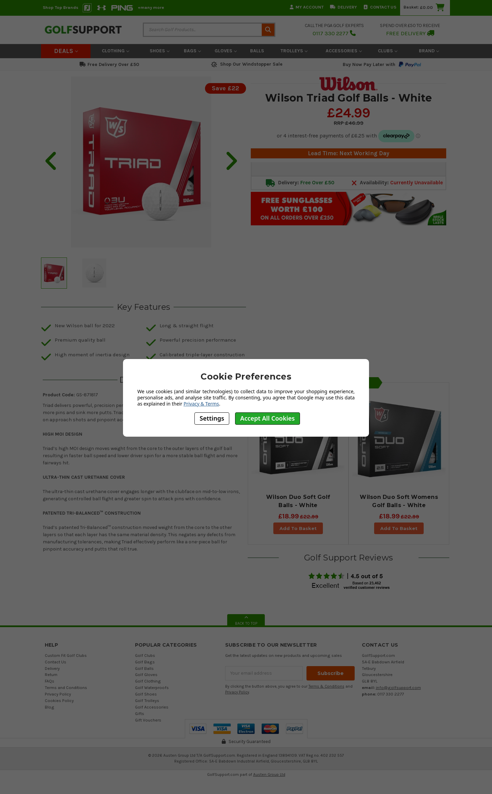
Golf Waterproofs (152, 687)
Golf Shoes (146, 694)
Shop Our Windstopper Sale (246, 64)
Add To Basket (298, 528)
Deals (66, 51)
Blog (49, 707)
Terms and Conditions (66, 687)
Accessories (344, 51)
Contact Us (380, 7)
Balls (257, 51)
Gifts (139, 713)
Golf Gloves (146, 674)
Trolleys (294, 51)
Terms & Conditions (326, 686)
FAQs (49, 681)
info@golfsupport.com (398, 687)
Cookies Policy (59, 700)
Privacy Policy (58, 694)
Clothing (115, 51)
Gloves (226, 51)
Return (51, 674)
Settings (212, 418)
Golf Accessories (151, 707)
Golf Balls (144, 668)
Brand (429, 51)
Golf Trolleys (147, 700)
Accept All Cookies (267, 418)
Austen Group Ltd (269, 774)
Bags (192, 51)
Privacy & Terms (201, 403)
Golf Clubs (145, 655)
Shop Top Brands (60, 7)
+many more (151, 7)
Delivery (343, 7)
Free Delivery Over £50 (109, 64)
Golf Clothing (148, 681)
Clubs (387, 51)
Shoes (159, 51)
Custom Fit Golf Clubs (66, 655)
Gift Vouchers (148, 720)
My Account (307, 7)
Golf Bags (145, 661)
